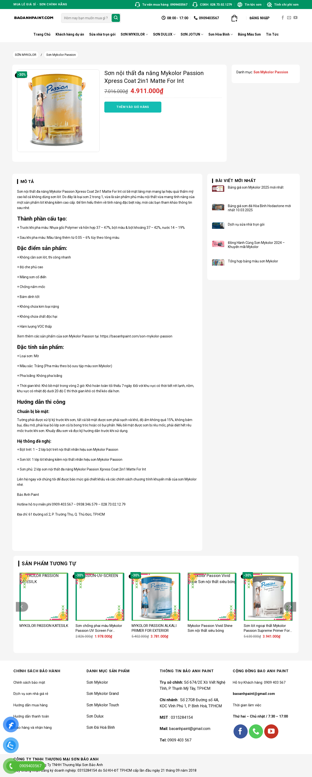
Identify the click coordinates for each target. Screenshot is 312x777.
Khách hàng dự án (70, 34)
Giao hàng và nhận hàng (32, 728)
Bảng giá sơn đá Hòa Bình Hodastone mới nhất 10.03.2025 (259, 208)
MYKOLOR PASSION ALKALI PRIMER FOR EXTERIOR (154, 628)
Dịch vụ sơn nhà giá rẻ (30, 694)
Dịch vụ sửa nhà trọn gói (246, 224)
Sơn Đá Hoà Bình (101, 727)
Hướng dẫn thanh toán (31, 716)
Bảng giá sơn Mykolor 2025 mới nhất (255, 187)
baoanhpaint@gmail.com (189, 728)
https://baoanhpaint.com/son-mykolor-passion (136, 336)
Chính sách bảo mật (29, 683)
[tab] (25, 182)
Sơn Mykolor (97, 682)
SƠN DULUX (164, 34)
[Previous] (22, 607)
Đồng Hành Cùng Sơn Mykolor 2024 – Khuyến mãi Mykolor (256, 245)
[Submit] (116, 18)
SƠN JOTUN (192, 34)
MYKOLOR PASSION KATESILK (44, 626)
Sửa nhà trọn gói (102, 34)
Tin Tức (272, 34)
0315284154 (182, 717)
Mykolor (55, 191)
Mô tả (27, 181)
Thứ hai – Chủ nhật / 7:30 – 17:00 (260, 716)
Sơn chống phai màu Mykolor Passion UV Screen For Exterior (99, 628)
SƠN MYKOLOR (134, 34)
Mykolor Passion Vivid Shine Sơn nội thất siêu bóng (210, 628)
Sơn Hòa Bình (220, 34)
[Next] (290, 607)
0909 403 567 (179, 740)
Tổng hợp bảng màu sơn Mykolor (253, 261)
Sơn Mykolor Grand (103, 693)
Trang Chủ (41, 34)
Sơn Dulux (95, 716)
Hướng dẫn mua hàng (30, 705)
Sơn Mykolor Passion (61, 55)
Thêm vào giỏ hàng (133, 107)
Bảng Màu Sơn (249, 34)
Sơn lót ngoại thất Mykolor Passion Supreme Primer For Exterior (267, 628)
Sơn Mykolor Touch (103, 705)
